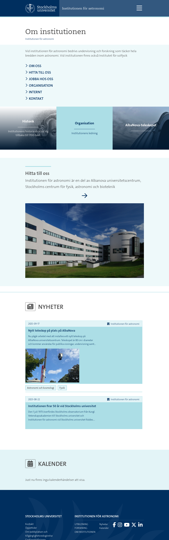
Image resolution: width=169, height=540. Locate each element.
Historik (28, 121)
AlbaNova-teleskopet (140, 125)
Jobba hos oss (39, 79)
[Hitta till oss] (84, 196)
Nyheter (103, 499)
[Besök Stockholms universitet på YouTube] (127, 500)
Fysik (63, 362)
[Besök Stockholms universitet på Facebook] (114, 500)
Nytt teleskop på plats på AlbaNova (51, 331)
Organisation (39, 86)
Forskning (81, 503)
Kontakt (34, 99)
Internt (33, 92)
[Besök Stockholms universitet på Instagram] (120, 500)
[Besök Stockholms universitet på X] (134, 500)
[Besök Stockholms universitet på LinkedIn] (140, 500)
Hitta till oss (38, 73)
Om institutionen (85, 507)
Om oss (33, 66)
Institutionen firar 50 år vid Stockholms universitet (54, 383)
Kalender (104, 503)
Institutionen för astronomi (84, 8)
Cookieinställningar (35, 514)
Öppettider (31, 502)
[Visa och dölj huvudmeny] (139, 8)
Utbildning (81, 499)
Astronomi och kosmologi (41, 362)
